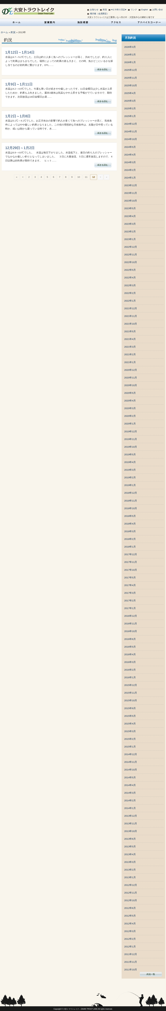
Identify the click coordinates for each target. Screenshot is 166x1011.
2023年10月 (130, 200)
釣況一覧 (151, 974)
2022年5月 (130, 270)
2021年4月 (130, 339)
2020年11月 (130, 377)
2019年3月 (130, 470)
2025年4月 (130, 93)
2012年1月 (130, 946)
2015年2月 (130, 739)
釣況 (105, 10)
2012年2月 (130, 939)
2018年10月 (130, 508)
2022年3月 (130, 285)
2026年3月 (130, 47)
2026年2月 (130, 54)
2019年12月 (130, 431)
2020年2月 (130, 416)
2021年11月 (130, 316)
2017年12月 (130, 554)
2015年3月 (130, 731)
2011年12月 (130, 954)
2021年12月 (130, 308)
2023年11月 (130, 193)
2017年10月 (130, 570)
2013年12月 (130, 816)
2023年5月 (130, 208)
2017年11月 (130, 562)
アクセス (116, 22)
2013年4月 (130, 854)
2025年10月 (130, 85)
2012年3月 (130, 931)
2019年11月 (130, 439)
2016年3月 (130, 662)
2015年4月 (130, 723)
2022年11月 (130, 254)
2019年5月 (130, 454)
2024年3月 (130, 162)
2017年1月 (130, 608)
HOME (16, 22)
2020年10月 (130, 385)
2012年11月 (130, 892)
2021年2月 (130, 354)
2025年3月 (130, 101)
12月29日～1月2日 (20, 148)
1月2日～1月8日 (18, 116)
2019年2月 (130, 477)
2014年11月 (130, 762)
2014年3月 (130, 793)
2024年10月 (130, 139)
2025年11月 (130, 78)
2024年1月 (130, 177)
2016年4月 (130, 654)
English (144, 10)
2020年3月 (130, 408)
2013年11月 (130, 823)
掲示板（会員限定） (99, 14)
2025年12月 (130, 70)
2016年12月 (130, 616)
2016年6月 (130, 639)
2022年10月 (130, 262)
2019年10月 (130, 447)
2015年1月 (130, 746)
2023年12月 (130, 185)
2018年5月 (130, 516)
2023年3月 (130, 224)
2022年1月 (130, 300)
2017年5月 (130, 577)
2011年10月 (130, 969)
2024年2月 (130, 170)
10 (78, 177)
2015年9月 (130, 708)
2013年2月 (130, 869)
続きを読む (103, 69)
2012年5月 (130, 915)
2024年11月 (130, 131)
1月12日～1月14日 (20, 52)
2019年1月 (130, 485)
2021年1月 (130, 362)
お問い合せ (157, 10)
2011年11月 (130, 962)
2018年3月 (130, 531)
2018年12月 (130, 493)
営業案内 (49, 22)
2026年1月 (130, 62)
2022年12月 (130, 247)
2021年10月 (130, 323)
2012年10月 (130, 900)
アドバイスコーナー (149, 22)
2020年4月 (130, 400)
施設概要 (83, 22)
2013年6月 (130, 839)
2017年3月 (130, 593)
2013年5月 (130, 846)
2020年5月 (130, 393)
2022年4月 (130, 277)
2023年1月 (130, 239)
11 (86, 177)
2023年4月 (130, 216)
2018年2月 (130, 539)
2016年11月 (130, 623)
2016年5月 (130, 646)
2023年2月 (130, 231)
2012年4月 (130, 923)
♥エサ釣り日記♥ (118, 10)
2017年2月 (130, 600)
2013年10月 (130, 831)
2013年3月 (130, 862)
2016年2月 (130, 669)
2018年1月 (130, 546)
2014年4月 (130, 785)
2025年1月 (130, 116)
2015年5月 (130, 716)
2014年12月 (130, 754)
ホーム (4, 32)
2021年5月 (130, 331)
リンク (134, 10)
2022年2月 (130, 293)
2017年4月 (130, 585)
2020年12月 (130, 370)
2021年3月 (130, 346)
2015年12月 (130, 685)
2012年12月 (130, 885)
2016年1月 (130, 677)
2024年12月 (130, 124)
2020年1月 (130, 423)
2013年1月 (130, 877)
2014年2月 (130, 800)
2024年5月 (130, 147)
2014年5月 (130, 777)
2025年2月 (130, 108)
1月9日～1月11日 (19, 84)
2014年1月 (130, 808)
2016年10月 (130, 631)
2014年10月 (130, 769)
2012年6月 (130, 908)
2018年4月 (130, 523)
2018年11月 (130, 500)
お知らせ (94, 10)
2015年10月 (130, 700)
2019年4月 (130, 462)
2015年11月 (130, 692)
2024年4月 (130, 154)
